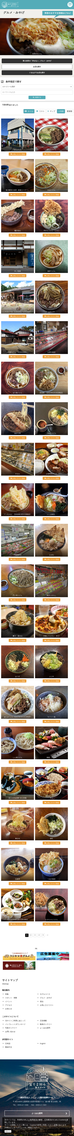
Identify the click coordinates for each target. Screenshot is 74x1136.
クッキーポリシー (17, 1127)
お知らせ (8, 1009)
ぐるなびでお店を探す (37, 72)
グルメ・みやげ (46, 998)
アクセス (8, 1005)
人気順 (61, 111)
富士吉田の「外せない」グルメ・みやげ (37, 61)
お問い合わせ (10, 1031)
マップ (51, 111)
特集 (7, 994)
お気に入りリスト (47, 1005)
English (43, 1043)
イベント (8, 1001)
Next (71, 36)
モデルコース (45, 994)
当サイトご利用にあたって (15, 1020)
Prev (2, 36)
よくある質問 (45, 1028)
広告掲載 (43, 1020)
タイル (29, 111)
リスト (40, 111)
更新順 (69, 111)
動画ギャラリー (46, 1024)
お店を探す (37, 67)
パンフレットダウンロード (15, 1024)
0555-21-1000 (23, 1105)
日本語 (7, 1043)
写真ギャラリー (11, 1028)
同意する (8, 1131)
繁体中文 (8, 1047)
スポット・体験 (11, 998)
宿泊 (41, 1001)
